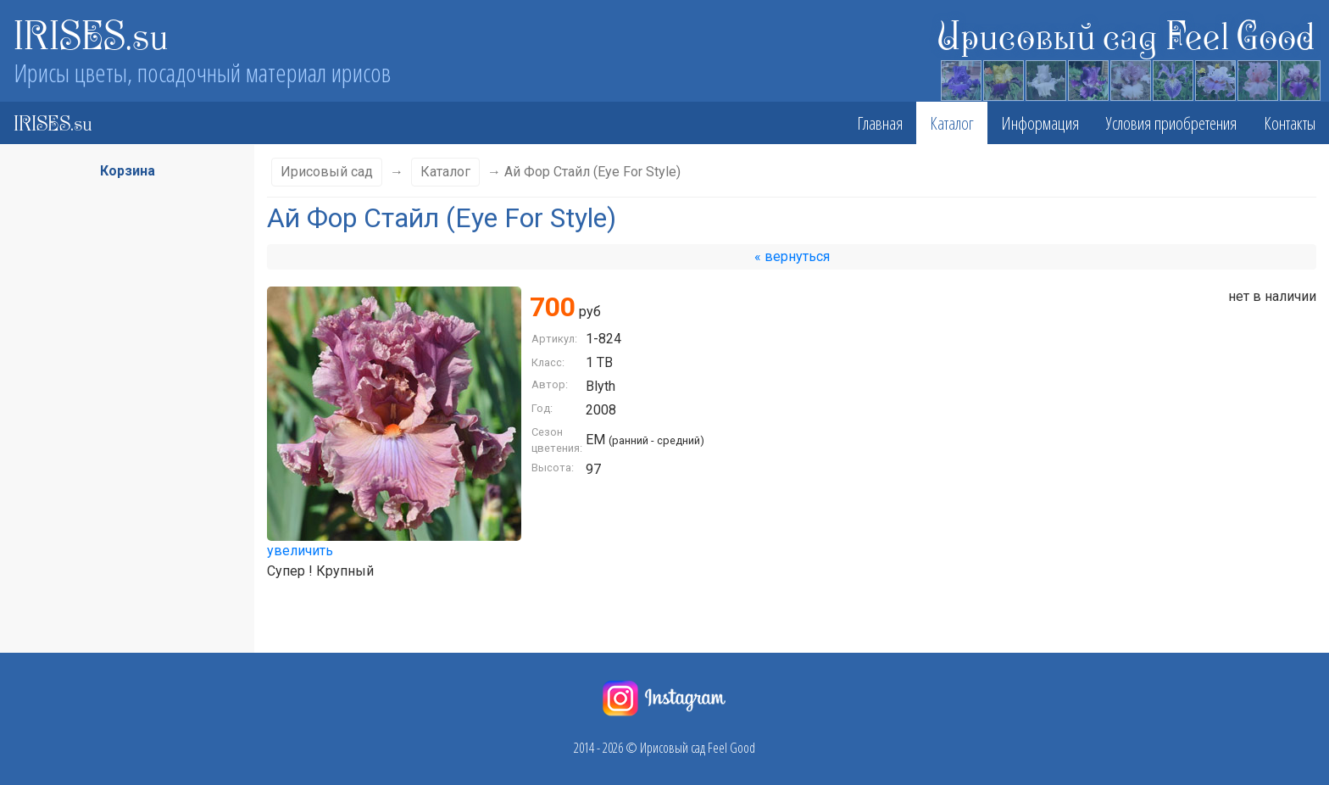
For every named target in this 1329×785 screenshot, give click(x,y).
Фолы (120, 538)
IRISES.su (91, 34)
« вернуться (792, 256)
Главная (880, 123)
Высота (120, 365)
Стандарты (120, 504)
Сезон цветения (120, 399)
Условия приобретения (1171, 123)
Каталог (952, 123)
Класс (120, 331)
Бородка (120, 572)
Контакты (1289, 123)
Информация (1040, 123)
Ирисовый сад (327, 172)
